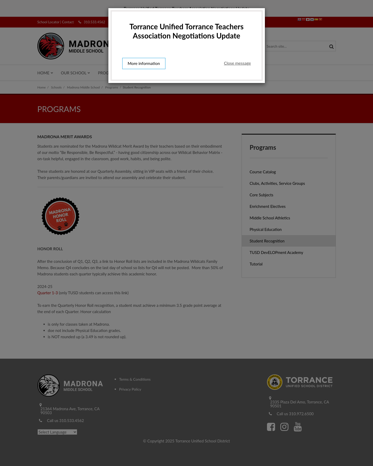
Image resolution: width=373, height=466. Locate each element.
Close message (237, 62)
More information (144, 63)
